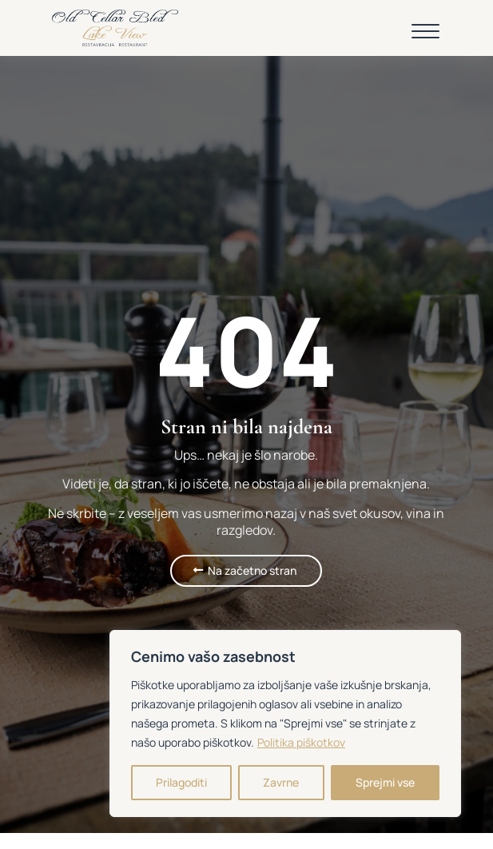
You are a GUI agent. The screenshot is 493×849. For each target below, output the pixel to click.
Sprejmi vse (385, 782)
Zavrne (281, 782)
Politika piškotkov (301, 742)
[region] (285, 723)
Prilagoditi (181, 782)
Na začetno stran (252, 570)
